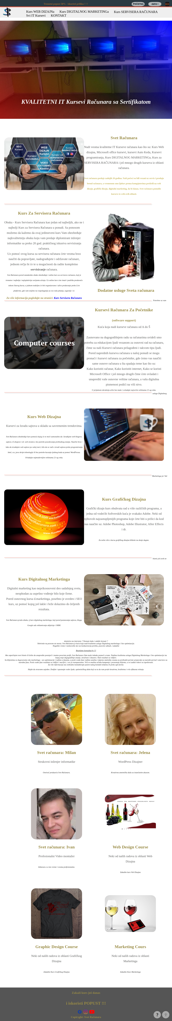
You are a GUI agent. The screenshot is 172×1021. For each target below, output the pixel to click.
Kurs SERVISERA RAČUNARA (136, 12)
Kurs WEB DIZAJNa (40, 11)
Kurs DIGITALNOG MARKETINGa (84, 11)
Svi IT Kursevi (36, 15)
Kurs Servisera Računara (68, 297)
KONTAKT (58, 15)
